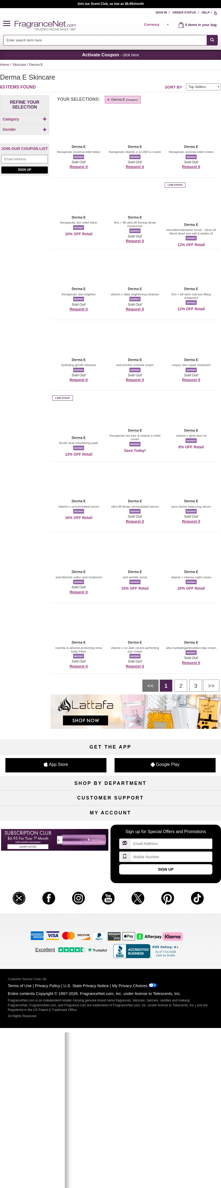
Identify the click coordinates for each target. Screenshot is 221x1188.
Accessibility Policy (35, 924)
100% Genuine (110, 915)
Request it (79, 167)
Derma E (122, 99)
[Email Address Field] (24, 200)
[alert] (157, 25)
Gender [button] (25, 161)
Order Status (184, 12)
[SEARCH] (212, 40)
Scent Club (110, 853)
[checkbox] (24, 128)
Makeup (185, 809)
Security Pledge (110, 897)
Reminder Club (110, 977)
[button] (9, 24)
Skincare (20, 65)
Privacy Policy (47, 1153)
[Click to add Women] (24, 170)
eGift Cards (35, 915)
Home (4, 65)
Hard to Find (185, 844)
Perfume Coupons (186, 906)
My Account (35, 968)
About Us (35, 906)
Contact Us (35, 897)
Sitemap (186, 897)
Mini (186, 835)
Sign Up (24, 211)
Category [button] (25, 119)
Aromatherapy (110, 826)
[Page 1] (166, 685)
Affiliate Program (185, 888)
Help (206, 12)
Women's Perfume (35, 809)
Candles (186, 817)
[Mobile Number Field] (171, 1025)
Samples (110, 809)
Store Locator (110, 924)
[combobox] (110, 40)
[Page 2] (181, 685)
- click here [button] (110, 54)
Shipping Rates (110, 906)
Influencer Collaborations (35, 933)
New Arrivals (185, 826)
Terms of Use (20, 1153)
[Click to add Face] (24, 140)
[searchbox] (104, 40)
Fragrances (35, 800)
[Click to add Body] (24, 128)
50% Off (110, 800)
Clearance (110, 844)
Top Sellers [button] (197, 87)
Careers (185, 915)
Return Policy (110, 888)
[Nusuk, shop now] (24, 274)
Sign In (161, 12)
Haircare (35, 826)
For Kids (186, 800)
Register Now (35, 977)
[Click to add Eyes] (24, 134)
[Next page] (211, 685)
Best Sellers (110, 835)
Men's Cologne (35, 817)
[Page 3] (195, 685)
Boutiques (35, 835)
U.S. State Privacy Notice (86, 1153)
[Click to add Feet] (24, 145)
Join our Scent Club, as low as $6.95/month (110, 4)
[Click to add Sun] (24, 151)
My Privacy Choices (130, 1153)
